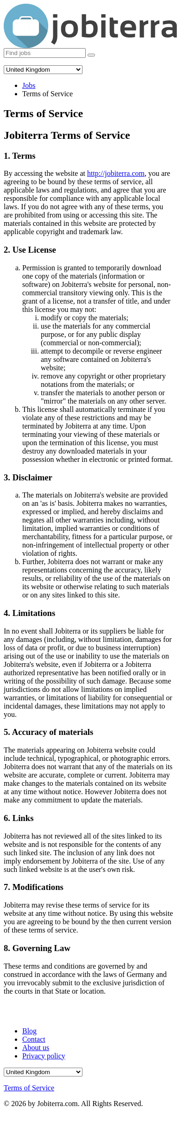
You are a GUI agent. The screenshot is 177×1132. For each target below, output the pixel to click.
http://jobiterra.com (116, 173)
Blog (29, 1031)
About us (35, 1047)
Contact (33, 1039)
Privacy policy (43, 1056)
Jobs (28, 85)
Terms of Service (29, 1088)
